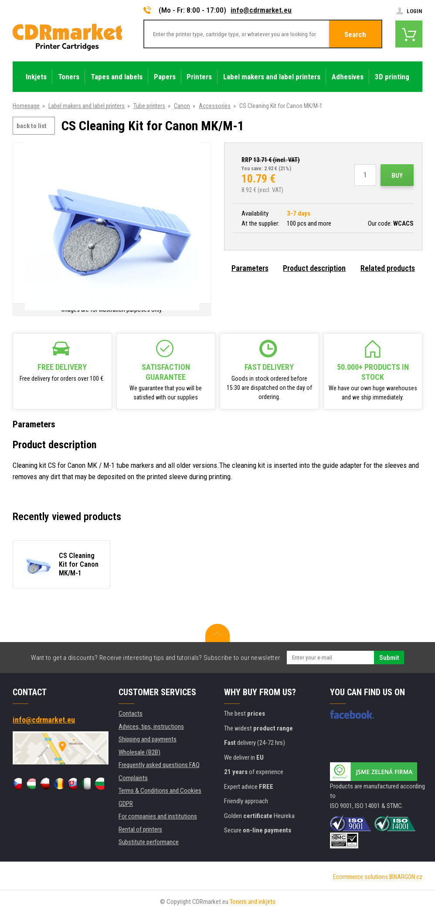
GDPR (126, 804)
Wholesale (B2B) (139, 752)
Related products (387, 268)
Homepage (26, 105)
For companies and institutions (158, 816)
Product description (314, 268)
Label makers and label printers (86, 105)
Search (355, 34)
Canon (182, 105)
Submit (389, 658)
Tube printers (149, 105)
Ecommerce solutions (360, 876)
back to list (32, 126)
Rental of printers (140, 829)
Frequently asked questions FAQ (159, 765)
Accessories (215, 105)
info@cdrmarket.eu (261, 10)
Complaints (133, 778)
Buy (397, 175)
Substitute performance (149, 842)
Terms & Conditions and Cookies (160, 791)
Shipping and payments (148, 739)
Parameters (249, 268)
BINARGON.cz (405, 876)
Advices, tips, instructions (151, 726)
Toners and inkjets (252, 902)
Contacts (131, 713)
